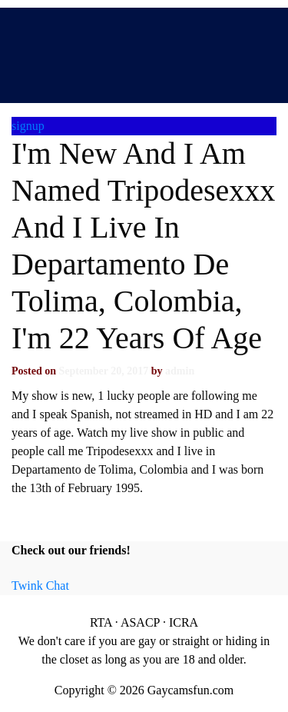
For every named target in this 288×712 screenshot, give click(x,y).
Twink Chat (40, 585)
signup (28, 125)
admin (179, 371)
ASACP (140, 622)
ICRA (183, 622)
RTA (101, 622)
